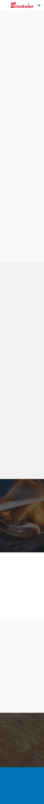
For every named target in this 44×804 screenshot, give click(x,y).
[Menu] (39, 5)
